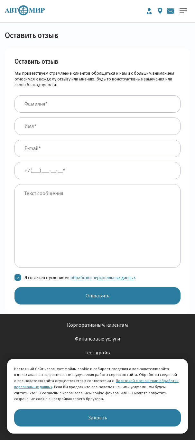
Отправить (97, 295)
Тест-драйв (97, 352)
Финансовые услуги (97, 339)
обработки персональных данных (102, 277)
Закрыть (97, 417)
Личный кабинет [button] (149, 11)
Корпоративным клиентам (97, 325)
